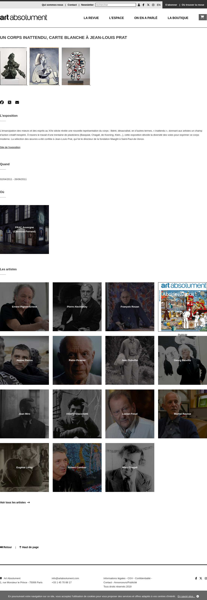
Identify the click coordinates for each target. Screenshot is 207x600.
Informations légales (114, 578)
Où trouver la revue (193, 4)
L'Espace (116, 18)
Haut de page (29, 547)
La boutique (178, 18)
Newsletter (87, 4)
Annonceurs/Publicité (125, 582)
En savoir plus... (186, 596)
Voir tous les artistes (15, 502)
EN (159, 4)
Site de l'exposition (10, 147)
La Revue (91, 18)
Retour (6, 547)
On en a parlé (145, 18)
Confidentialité (143, 578)
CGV (130, 578)
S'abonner (171, 4)
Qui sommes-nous (52, 4)
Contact (72, 4)
